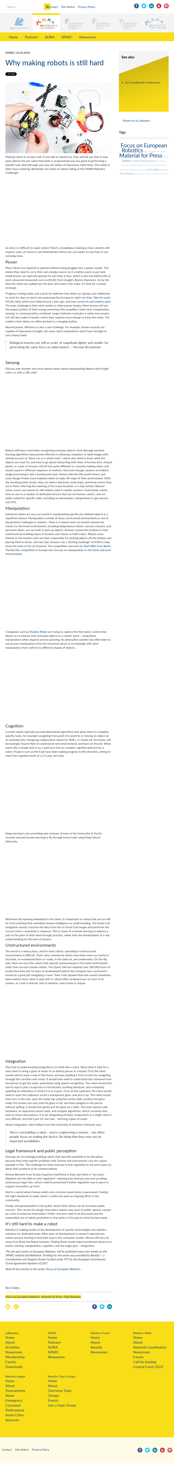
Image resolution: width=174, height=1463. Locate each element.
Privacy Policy (86, 6)
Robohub (35, 1255)
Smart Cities (14, 1415)
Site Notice (68, 6)
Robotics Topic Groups (61, 1376)
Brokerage (164, 170)
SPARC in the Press (160, 174)
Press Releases (72, 1296)
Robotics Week (142, 1333)
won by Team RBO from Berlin (92, 546)
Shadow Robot (38, 631)
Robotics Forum (100, 1333)
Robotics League (15, 1376)
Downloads (14, 1367)
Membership (15, 1357)
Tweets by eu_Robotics (136, 120)
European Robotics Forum (144, 160)
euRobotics (12, 1333)
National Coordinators (150, 1347)
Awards (96, 1347)
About (10, 1342)
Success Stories (148, 165)
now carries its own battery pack (91, 301)
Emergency (13, 1400)
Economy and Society (144, 174)
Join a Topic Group (62, 1405)
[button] (19, 22)
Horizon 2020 (159, 165)
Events (126, 160)
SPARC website (14, 1255)
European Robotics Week (132, 165)
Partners (31, 37)
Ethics (166, 157)
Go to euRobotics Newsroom (142, 82)
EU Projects (161, 152)
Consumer (13, 1405)
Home (13, 37)
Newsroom (87, 37)
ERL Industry (141, 170)
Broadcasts (123, 170)
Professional (14, 1410)
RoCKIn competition (23, 550)
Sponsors (12, 1420)
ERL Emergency (150, 152)
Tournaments (15, 1390)
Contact (53, 6)
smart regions (153, 169)
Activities (12, 1347)
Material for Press (52, 1296)
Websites (132, 170)
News (9, 1395)
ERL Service (161, 161)
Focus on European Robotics (63, 1269)
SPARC (67, 37)
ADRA (50, 37)
